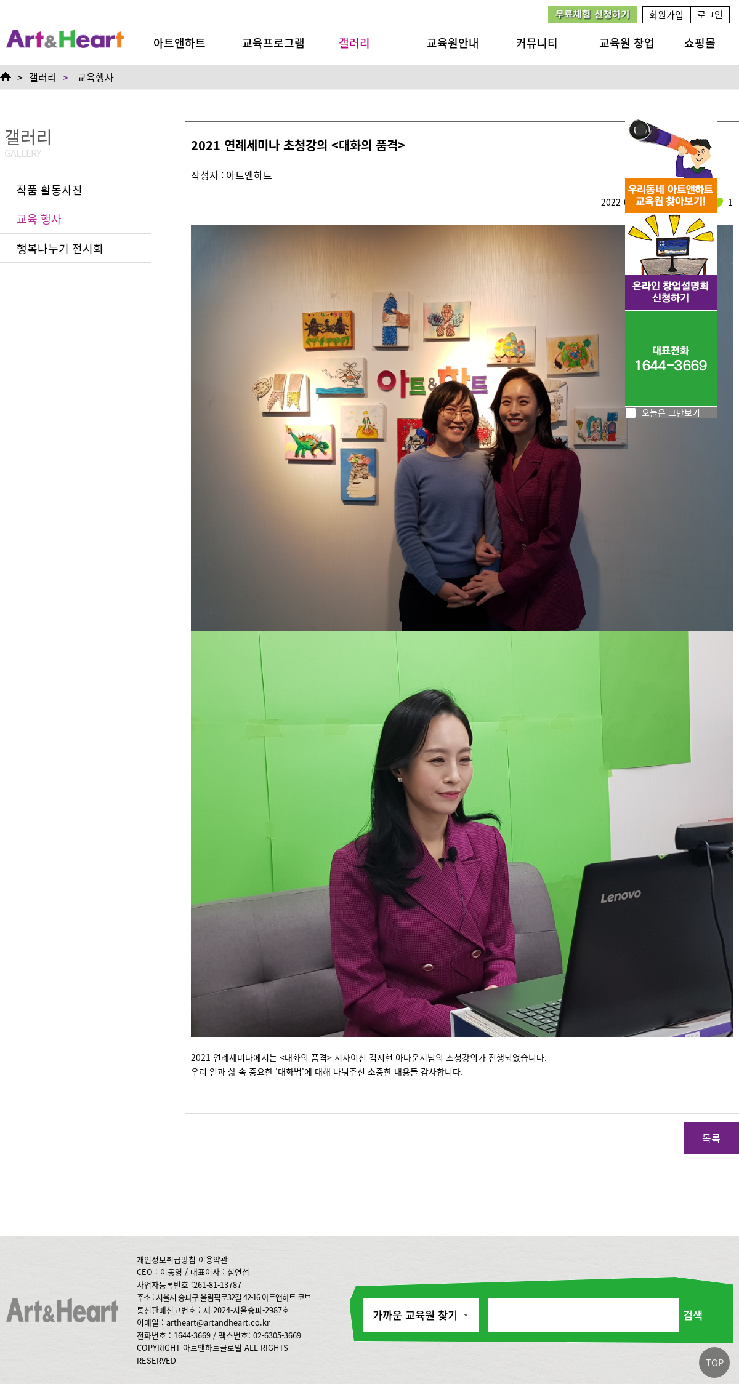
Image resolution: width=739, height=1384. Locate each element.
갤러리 (354, 42)
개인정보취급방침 (166, 1259)
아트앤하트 (179, 42)
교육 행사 (39, 218)
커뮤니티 (537, 42)
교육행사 (95, 77)
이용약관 (213, 1259)
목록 (711, 1137)
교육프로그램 (273, 42)
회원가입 (666, 14)
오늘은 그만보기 (671, 412)
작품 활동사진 (50, 190)
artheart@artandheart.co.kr (218, 1322)
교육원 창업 (627, 42)
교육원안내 (453, 42)
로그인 (710, 14)
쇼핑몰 (700, 42)
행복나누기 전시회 (60, 248)
